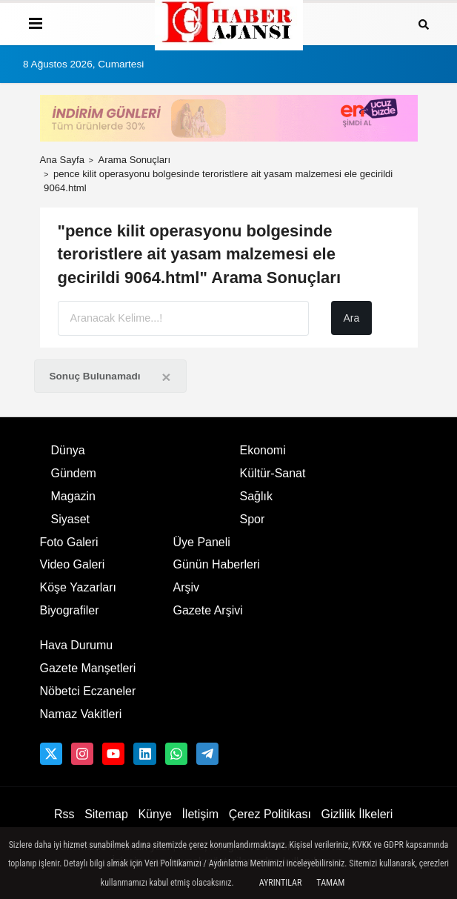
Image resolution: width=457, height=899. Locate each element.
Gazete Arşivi (208, 610)
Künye (154, 814)
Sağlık (256, 496)
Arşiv (186, 587)
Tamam (330, 883)
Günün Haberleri (216, 564)
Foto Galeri (69, 542)
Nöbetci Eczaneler (88, 691)
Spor (252, 519)
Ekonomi (263, 450)
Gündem (73, 473)
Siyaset (70, 519)
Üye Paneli (201, 542)
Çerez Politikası (270, 814)
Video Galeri (72, 564)
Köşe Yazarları (78, 587)
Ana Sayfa (62, 159)
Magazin (73, 496)
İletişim (200, 814)
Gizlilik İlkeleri (357, 814)
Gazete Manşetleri (88, 668)
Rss (64, 814)
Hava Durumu (76, 645)
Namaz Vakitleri (81, 714)
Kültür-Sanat (273, 473)
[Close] (166, 377)
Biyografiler (69, 610)
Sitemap (106, 814)
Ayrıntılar (280, 883)
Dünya (68, 450)
